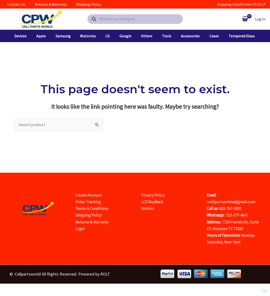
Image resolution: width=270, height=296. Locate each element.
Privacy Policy (153, 207)
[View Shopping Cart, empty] (245, 19)
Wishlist (147, 220)
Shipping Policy (88, 227)
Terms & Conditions (91, 220)
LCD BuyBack (152, 214)
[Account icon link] (260, 19)
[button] (16, 36)
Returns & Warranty (92, 234)
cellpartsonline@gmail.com (231, 214)
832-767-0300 (230, 220)
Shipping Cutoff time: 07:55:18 (241, 4)
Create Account (88, 207)
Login (80, 241)
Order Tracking (88, 214)
